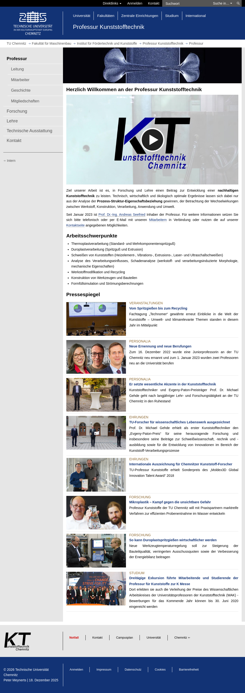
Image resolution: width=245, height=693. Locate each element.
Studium (137, 573)
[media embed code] (152, 140)
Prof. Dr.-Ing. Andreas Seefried (122, 214)
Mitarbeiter (20, 80)
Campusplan (124, 637)
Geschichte (21, 90)
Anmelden (134, 3)
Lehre (12, 121)
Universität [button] (81, 16)
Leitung (17, 69)
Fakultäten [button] (105, 16)
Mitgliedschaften (25, 101)
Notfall (74, 637)
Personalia (140, 341)
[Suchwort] (186, 3)
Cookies (160, 669)
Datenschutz (133, 669)
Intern (11, 161)
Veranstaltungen (146, 303)
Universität (153, 637)
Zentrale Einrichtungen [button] (139, 16)
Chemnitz (180, 637)
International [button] (196, 16)
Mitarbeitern (158, 220)
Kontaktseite (75, 225)
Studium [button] (171, 16)
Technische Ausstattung (29, 130)
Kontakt (153, 3)
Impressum (103, 669)
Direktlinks (112, 3)
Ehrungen (138, 417)
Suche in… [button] (222, 3)
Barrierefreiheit (189, 669)
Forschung (17, 111)
